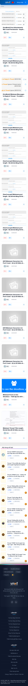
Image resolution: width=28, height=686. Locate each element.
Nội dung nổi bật (7, 447)
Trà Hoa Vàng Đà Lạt (14, 627)
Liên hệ (5, 568)
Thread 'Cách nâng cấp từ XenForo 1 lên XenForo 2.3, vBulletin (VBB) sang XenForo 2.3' (15, 498)
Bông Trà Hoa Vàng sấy (14, 633)
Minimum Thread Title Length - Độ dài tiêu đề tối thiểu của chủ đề (13, 430)
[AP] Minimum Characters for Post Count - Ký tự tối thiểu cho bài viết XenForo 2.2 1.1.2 (13, 263)
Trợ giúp (18, 571)
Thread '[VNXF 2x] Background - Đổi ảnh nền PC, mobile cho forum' (16, 509)
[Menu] (3, 2)
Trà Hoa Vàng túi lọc (14, 630)
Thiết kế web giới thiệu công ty (14, 639)
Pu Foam (14, 665)
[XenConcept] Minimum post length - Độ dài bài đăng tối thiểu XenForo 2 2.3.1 (14, 62)
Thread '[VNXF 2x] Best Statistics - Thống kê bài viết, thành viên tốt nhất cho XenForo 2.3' (16, 532)
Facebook (12, 602)
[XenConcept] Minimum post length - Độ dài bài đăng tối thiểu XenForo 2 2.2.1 (14, 129)
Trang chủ (6, 574)
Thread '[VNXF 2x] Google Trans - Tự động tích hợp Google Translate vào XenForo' (16, 555)
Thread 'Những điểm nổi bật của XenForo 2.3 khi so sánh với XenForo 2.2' (16, 486)
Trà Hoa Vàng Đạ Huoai (14, 624)
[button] (14, 2)
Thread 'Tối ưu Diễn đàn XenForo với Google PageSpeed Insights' (16, 463)
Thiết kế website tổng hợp (14, 656)
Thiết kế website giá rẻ (14, 636)
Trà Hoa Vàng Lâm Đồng (14, 621)
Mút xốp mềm (14, 662)
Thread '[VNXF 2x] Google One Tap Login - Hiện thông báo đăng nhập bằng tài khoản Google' (16, 543)
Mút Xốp (14, 659)
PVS (7, 32)
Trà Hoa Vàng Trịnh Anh (14, 618)
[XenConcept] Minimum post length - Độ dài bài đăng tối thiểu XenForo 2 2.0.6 (14, 196)
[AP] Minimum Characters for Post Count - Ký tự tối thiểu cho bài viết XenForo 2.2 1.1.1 (13, 296)
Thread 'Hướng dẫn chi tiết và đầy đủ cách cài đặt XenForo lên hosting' (16, 521)
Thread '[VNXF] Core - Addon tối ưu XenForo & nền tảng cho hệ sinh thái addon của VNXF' (16, 475)
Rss (16, 602)
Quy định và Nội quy (15, 568)
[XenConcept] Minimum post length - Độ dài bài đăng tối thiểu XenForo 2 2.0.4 (14, 229)
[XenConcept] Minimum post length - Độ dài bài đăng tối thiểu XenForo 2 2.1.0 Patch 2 (14, 163)
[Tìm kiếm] (25, 2)
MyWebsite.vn (14, 653)
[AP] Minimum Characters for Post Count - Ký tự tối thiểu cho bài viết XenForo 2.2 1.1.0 (13, 330)
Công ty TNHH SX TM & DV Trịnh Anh (14, 674)
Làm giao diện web (14, 650)
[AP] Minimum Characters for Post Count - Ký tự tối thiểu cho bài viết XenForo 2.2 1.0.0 (13, 363)
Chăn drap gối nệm (14, 671)
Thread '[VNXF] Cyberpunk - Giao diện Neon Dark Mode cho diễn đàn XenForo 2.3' (16, 452)
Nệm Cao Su (14, 668)
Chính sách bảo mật (8, 571)
